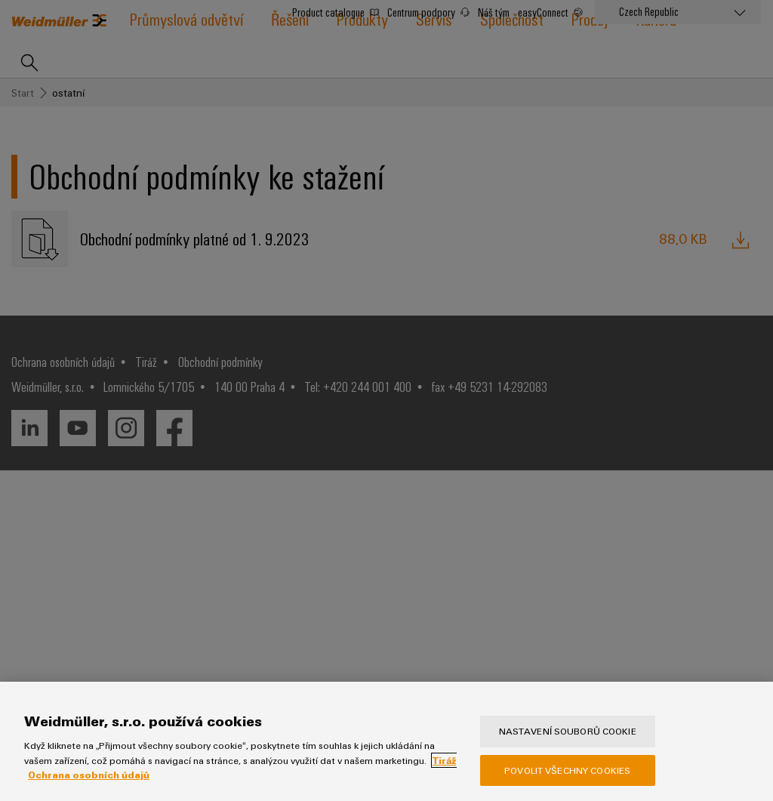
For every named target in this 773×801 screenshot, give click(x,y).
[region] (386, 741)
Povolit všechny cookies (567, 770)
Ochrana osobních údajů (88, 775)
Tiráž (444, 760)
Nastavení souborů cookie (567, 731)
